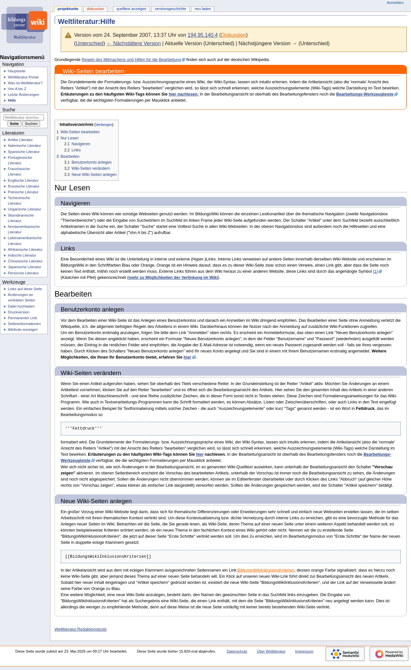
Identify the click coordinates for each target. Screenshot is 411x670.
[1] (375, 271)
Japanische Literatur (24, 267)
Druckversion (18, 312)
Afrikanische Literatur (25, 249)
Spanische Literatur (24, 152)
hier (187, 357)
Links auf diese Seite (25, 289)
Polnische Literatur (23, 192)
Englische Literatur (23, 180)
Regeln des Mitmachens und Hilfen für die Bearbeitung (131, 59)
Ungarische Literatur (24, 209)
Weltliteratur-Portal (23, 77)
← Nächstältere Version (134, 43)
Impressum (304, 651)
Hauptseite (17, 71)
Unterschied (89, 43)
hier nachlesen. (183, 94)
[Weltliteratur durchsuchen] (24, 117)
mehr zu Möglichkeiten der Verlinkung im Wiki (173, 277)
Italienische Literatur (24, 145)
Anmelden (395, 3)
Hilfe (12, 100)
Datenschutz (237, 651)
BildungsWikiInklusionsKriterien (265, 570)
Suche (8, 109)
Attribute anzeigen (22, 329)
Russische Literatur (23, 186)
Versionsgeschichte (170, 9)
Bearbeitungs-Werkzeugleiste (365, 94)
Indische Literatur (22, 255)
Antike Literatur (20, 140)
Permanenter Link (22, 318)
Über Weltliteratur (271, 651)
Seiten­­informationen (24, 324)
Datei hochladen (21, 306)
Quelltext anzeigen (131, 9)
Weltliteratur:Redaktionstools (81, 629)
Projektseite (68, 9)
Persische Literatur (23, 273)
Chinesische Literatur (25, 261)
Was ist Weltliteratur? (25, 83)
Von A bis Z (17, 89)
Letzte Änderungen (23, 94)
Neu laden (203, 9)
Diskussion (233, 35)
